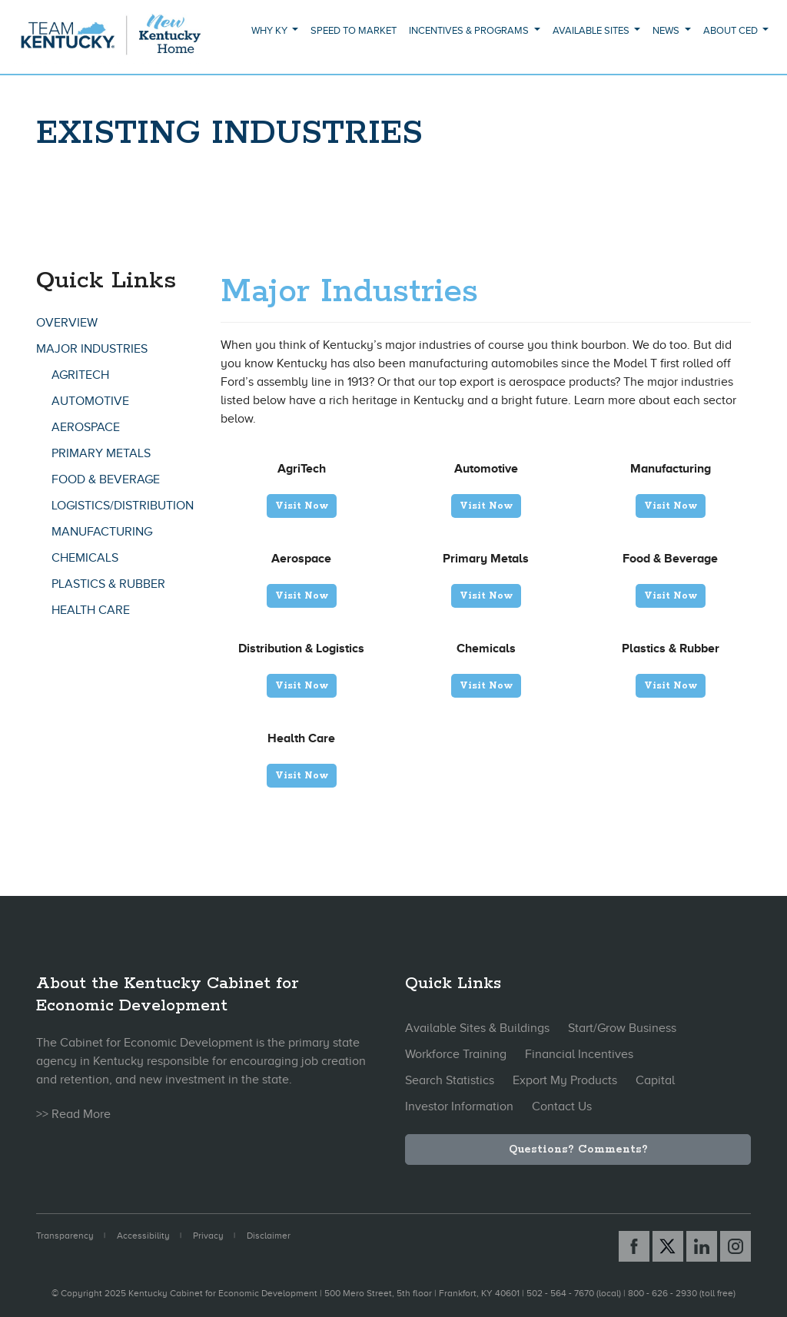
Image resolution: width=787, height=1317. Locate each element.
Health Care (90, 610)
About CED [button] (731, 30)
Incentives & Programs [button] (470, 30)
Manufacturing (101, 532)
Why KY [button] (270, 30)
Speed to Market (353, 30)
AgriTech (80, 375)
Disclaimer (269, 1235)
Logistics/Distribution (122, 506)
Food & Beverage (105, 479)
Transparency (65, 1235)
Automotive (90, 401)
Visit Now (301, 506)
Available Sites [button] (592, 30)
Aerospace (85, 427)
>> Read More (73, 1114)
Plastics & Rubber (108, 584)
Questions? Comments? (578, 1149)
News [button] (667, 30)
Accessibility (143, 1235)
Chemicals (84, 558)
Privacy (208, 1235)
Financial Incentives (579, 1054)
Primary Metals (101, 453)
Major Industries (92, 349)
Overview (67, 323)
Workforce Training (455, 1054)
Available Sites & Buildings (477, 1028)
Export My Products (565, 1080)
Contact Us (562, 1106)
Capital (655, 1080)
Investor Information (459, 1106)
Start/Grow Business (622, 1028)
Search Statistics (449, 1080)
